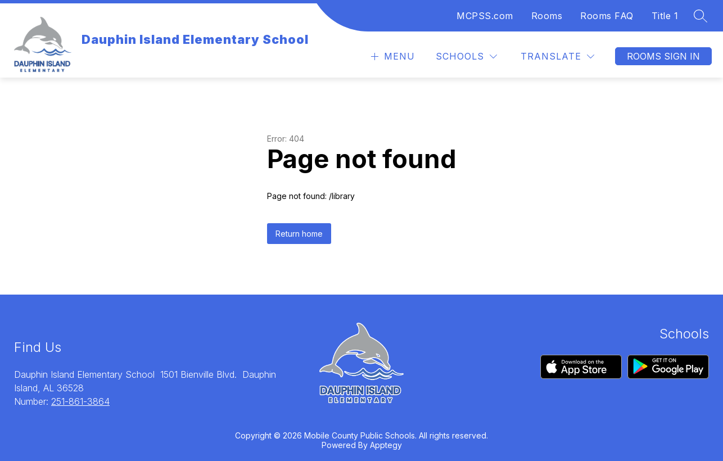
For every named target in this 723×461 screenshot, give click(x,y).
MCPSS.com (485, 15)
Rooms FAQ (607, 15)
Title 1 (665, 15)
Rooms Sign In (663, 56)
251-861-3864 (80, 401)
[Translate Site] (557, 56)
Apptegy (386, 445)
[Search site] (700, 15)
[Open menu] (391, 56)
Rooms (547, 15)
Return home (299, 233)
